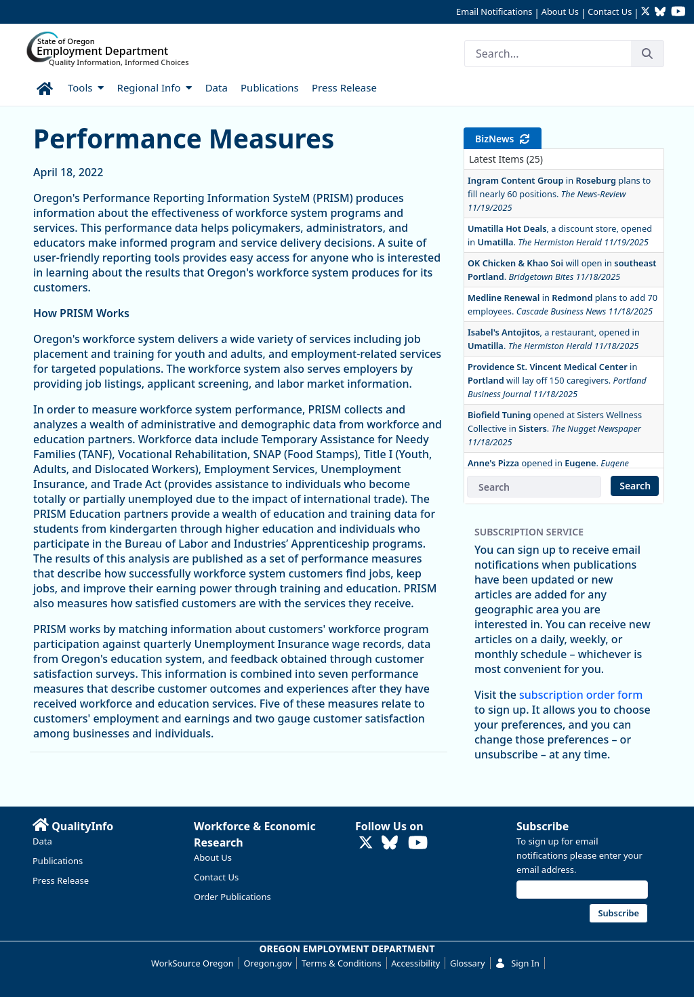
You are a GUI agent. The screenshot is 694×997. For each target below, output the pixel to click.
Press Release (61, 880)
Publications (58, 861)
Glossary (467, 963)
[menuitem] (46, 86)
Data (42, 841)
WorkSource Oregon (192, 963)
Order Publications (232, 897)
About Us (560, 11)
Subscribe (542, 826)
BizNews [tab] (502, 138)
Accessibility (415, 963)
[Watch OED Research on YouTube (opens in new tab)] (678, 12)
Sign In (517, 963)
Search (635, 485)
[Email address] (582, 889)
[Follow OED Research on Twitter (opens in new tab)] (647, 12)
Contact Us (610, 11)
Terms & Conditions (341, 963)
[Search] (547, 53)
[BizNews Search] (534, 486)
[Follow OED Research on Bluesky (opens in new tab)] (660, 12)
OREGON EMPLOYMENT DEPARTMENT (347, 948)
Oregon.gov (267, 963)
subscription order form (580, 694)
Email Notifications (494, 11)
